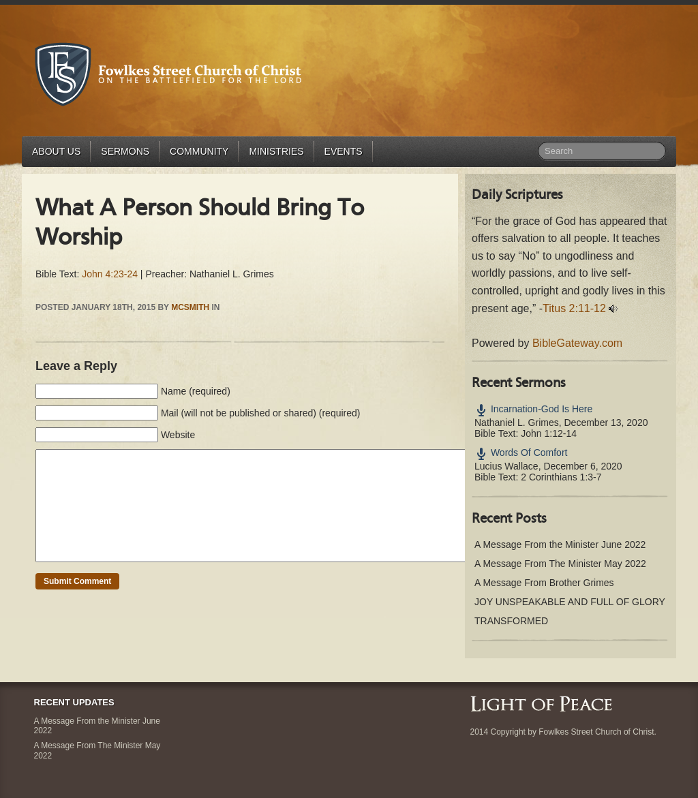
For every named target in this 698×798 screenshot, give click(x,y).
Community (199, 151)
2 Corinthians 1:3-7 (561, 477)
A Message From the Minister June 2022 (560, 544)
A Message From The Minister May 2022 (560, 563)
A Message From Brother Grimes (544, 582)
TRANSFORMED (511, 620)
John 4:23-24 (110, 273)
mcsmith (190, 307)
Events (343, 151)
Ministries (276, 151)
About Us (56, 151)
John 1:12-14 (549, 433)
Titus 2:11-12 (574, 308)
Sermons (125, 151)
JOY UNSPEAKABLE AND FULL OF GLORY (569, 601)
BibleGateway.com (577, 343)
